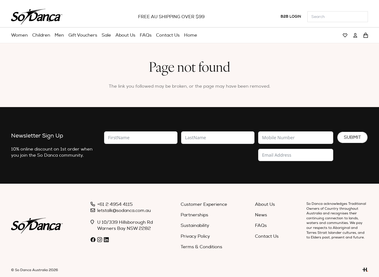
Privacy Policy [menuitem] (195, 236)
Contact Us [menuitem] (267, 236)
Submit (352, 137)
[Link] (345, 35)
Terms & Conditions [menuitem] (201, 247)
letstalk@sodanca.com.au (124, 210)
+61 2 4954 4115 (115, 204)
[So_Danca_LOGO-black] (36, 17)
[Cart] (365, 35)
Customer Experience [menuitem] (204, 204)
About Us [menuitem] (265, 204)
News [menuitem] (261, 215)
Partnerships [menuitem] (194, 215)
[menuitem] (19, 35)
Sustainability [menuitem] (195, 225)
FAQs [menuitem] (261, 225)
